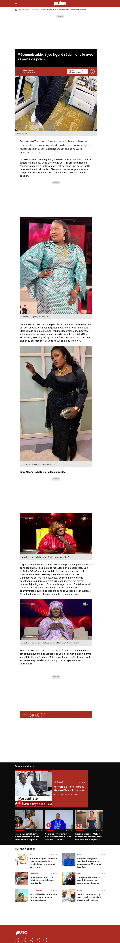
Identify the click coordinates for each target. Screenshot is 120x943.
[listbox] (60, 826)
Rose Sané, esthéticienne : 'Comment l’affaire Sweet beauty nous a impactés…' (27, 837)
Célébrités (35, 10)
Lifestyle (34, 873)
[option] (29, 826)
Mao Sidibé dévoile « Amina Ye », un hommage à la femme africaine (43, 897)
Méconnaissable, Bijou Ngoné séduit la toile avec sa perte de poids (63, 10)
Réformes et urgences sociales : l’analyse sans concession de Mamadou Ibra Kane (89, 862)
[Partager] (92, 71)
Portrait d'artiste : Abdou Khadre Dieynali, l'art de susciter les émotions (69, 790)
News (32, 855)
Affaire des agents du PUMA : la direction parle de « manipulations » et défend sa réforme (43, 862)
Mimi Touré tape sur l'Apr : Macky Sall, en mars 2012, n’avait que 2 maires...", (89, 897)
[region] (60, 826)
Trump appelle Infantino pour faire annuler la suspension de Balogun (88, 880)
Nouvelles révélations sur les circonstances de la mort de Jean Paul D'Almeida (58, 837)
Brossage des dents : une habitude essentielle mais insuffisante (42, 880)
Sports (80, 873)
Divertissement (24, 10)
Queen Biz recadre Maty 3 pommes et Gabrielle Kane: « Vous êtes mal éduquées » (88, 837)
